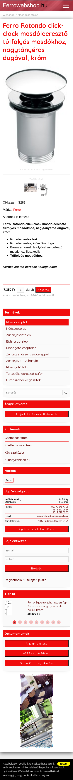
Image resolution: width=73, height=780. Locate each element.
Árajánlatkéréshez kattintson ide (36, 414)
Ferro (17, 209)
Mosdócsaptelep (28, 15)
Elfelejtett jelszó (35, 580)
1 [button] (14, 622)
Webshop (9, 15)
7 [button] (48, 622)
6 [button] (42, 622)
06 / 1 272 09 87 (61, 512)
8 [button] (53, 622)
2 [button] (20, 622)
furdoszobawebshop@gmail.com (53, 516)
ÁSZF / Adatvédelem (36, 653)
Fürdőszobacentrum (19, 445)
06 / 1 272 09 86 (61, 509)
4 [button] (31, 622)
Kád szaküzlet (14, 452)
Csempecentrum (16, 438)
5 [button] (36, 622)
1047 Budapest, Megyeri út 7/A (53, 521)
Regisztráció (13, 580)
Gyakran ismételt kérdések (36, 529)
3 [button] (25, 622)
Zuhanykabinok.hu (17, 460)
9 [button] (59, 622)
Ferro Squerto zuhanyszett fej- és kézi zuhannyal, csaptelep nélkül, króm (47, 606)
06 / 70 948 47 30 (60, 507)
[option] (37, 608)
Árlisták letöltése (36, 643)
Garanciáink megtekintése (36, 663)
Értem (63, 763)
